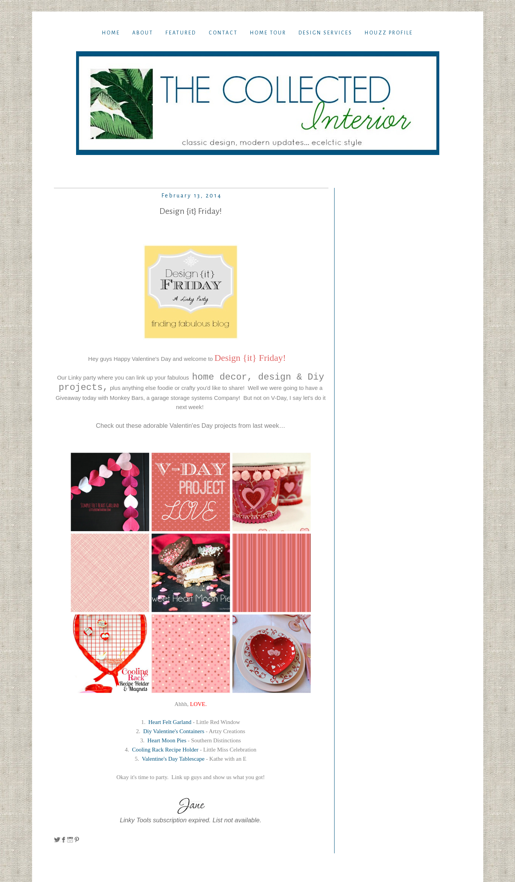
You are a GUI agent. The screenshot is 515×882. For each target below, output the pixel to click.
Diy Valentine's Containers (173, 731)
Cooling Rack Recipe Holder (165, 750)
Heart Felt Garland (169, 722)
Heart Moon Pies (167, 740)
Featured (181, 33)
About (142, 33)
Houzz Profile (389, 33)
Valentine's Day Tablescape (173, 759)
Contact (223, 33)
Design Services (326, 33)
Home (111, 33)
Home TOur (268, 33)
